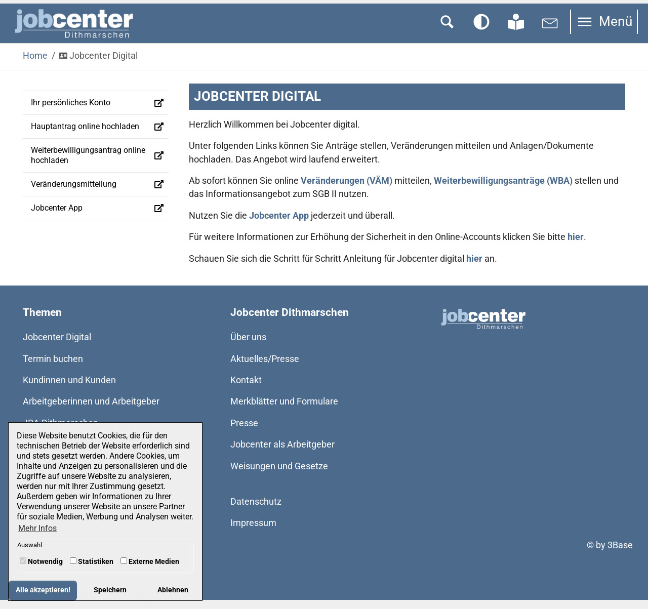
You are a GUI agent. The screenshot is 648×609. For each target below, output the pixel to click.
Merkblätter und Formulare (284, 410)
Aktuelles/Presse (264, 368)
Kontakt (246, 389)
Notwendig (41, 561)
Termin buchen (53, 368)
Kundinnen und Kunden (69, 389)
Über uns (248, 346)
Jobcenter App (279, 225)
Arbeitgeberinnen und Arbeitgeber (91, 410)
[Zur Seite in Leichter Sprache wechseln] (516, 31)
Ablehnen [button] (172, 590)
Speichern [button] (110, 590)
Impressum (253, 532)
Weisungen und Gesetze (279, 475)
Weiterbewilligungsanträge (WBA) (503, 190)
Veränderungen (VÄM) (346, 190)
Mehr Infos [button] (37, 528)
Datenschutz (255, 511)
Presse (244, 432)
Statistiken (91, 561)
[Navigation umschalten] (604, 30)
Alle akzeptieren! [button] (43, 590)
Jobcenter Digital (57, 346)
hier (576, 246)
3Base (620, 554)
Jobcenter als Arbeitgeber (282, 454)
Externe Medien (149, 561)
